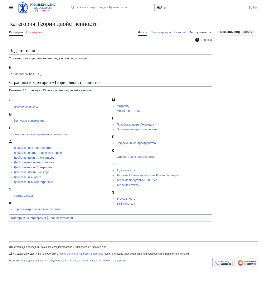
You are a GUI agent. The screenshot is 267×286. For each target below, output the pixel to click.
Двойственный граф (27, 177)
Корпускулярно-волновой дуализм (37, 209)
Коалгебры (21, 74)
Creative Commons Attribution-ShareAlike (80, 253)
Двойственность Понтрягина (33, 167)
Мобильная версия (114, 260)
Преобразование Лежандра (135, 124)
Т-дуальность (126, 170)
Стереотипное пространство (136, 156)
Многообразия (36, 218)
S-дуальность (126, 198)
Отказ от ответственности (85, 260)
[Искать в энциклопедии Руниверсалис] (112, 7)
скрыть (248, 31)
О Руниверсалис (58, 260)
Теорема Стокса (128, 185)
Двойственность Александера (34, 157)
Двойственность (26, 106)
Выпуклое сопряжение (29, 120)
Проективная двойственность (137, 129)
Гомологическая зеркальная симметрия (41, 134)
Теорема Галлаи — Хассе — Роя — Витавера (148, 175)
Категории (17, 218)
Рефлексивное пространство (136, 143)
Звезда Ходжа (23, 195)
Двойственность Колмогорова (34, 162)
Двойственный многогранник (33, 182)
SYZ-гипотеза (126, 203)
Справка (203, 40)
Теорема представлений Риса (137, 180)
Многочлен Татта (128, 110)
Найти (161, 7)
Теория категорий (61, 218)
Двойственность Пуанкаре (31, 172)
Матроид (122, 106)
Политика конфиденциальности (27, 260)
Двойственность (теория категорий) (38, 152)
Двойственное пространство (33, 147)
